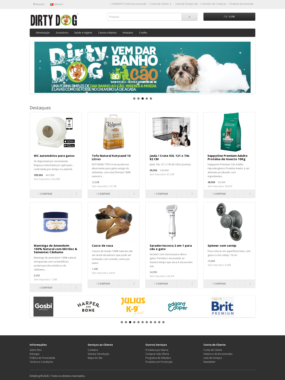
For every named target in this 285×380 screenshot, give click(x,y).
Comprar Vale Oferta (157, 354)
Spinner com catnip (222, 245)
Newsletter (209, 362)
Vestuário (128, 32)
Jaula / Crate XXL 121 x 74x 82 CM (169, 157)
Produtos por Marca (156, 350)
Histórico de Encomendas (217, 354)
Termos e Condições (41, 362)
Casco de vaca (102, 245)
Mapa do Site (95, 358)
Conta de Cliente (212, 350)
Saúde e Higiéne (83, 32)
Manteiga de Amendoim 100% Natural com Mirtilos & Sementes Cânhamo (55, 248)
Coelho (143, 32)
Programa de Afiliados (158, 358)
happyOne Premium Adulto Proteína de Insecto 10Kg (228, 157)
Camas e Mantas (107, 32)
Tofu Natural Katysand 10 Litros (111, 157)
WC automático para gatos (54, 156)
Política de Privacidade (42, 358)
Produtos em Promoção (159, 362)
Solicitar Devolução (98, 354)
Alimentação (43, 32)
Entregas (34, 354)
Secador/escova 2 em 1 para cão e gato (171, 247)
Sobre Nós (36, 350)
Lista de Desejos (212, 358)
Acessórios (62, 32)
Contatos (93, 350)
